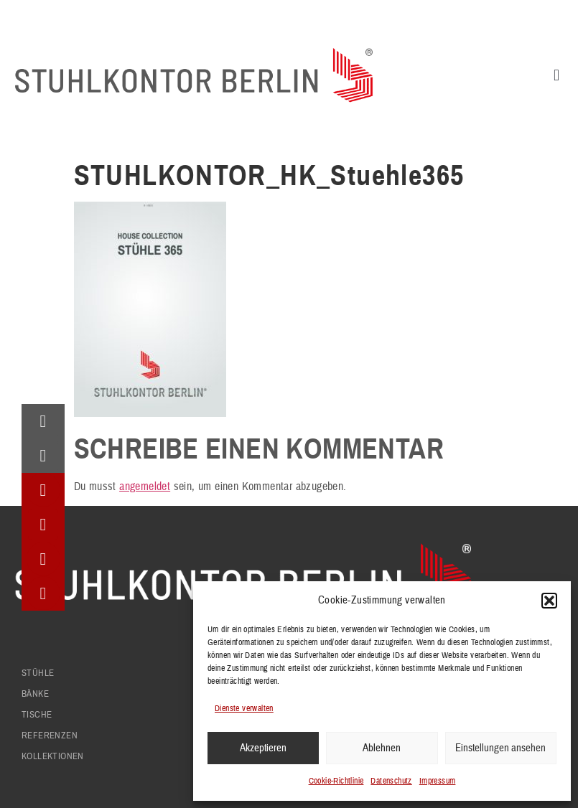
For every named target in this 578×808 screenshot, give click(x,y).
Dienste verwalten (244, 708)
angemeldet (144, 486)
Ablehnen (382, 748)
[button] (549, 600)
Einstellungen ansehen (500, 748)
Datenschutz (390, 781)
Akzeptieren (263, 748)
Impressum (437, 781)
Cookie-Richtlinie (336, 781)
